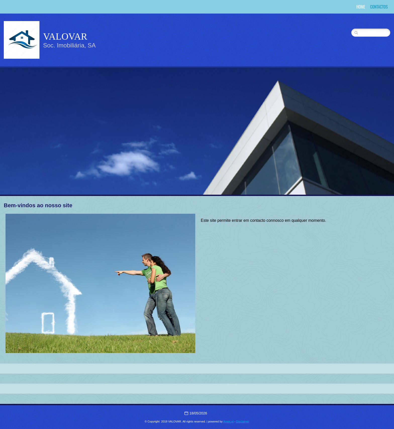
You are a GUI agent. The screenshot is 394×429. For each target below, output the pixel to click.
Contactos (379, 7)
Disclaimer (242, 421)
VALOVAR (65, 36)
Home (360, 7)
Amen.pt (228, 421)
